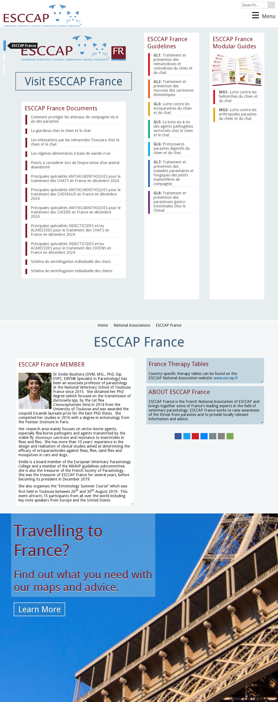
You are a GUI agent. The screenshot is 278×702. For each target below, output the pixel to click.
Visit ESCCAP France (73, 81)
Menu (263, 16)
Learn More (39, 609)
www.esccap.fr (226, 378)
